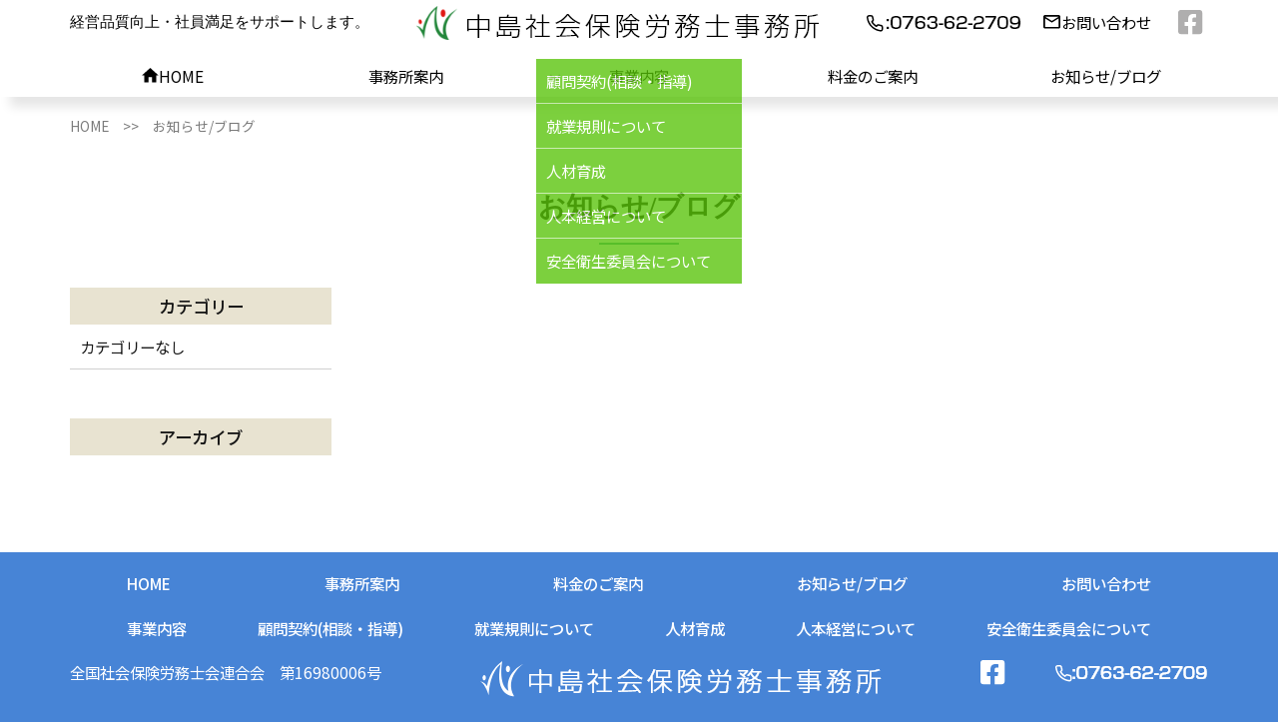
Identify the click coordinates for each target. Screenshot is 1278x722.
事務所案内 (405, 76)
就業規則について (534, 628)
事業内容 (639, 76)
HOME (173, 76)
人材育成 (695, 628)
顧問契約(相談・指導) (330, 628)
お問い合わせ (1097, 22)
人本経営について (856, 628)
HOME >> (111, 126)
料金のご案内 (873, 76)
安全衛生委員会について (1068, 628)
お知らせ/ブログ (1105, 76)
